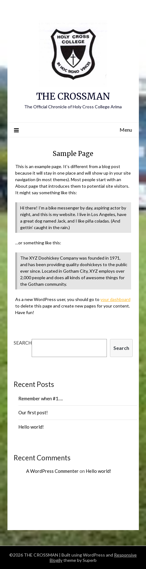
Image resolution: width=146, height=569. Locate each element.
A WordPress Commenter (52, 471)
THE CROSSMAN (73, 96)
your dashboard (115, 299)
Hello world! (31, 427)
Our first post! (33, 412)
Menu (126, 130)
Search (23, 343)
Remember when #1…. (40, 398)
